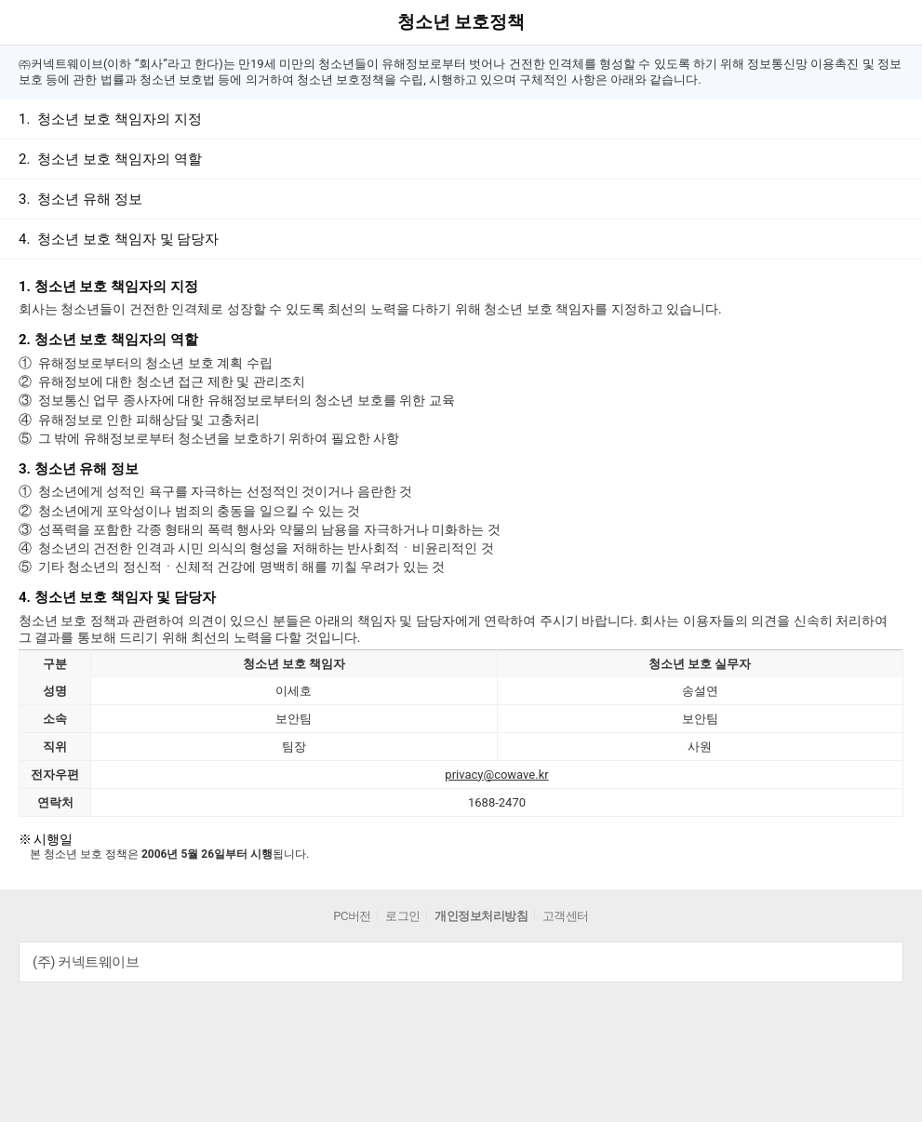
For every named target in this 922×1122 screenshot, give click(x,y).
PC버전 (352, 916)
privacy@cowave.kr (496, 774)
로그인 (403, 916)
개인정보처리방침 (481, 916)
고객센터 (565, 916)
